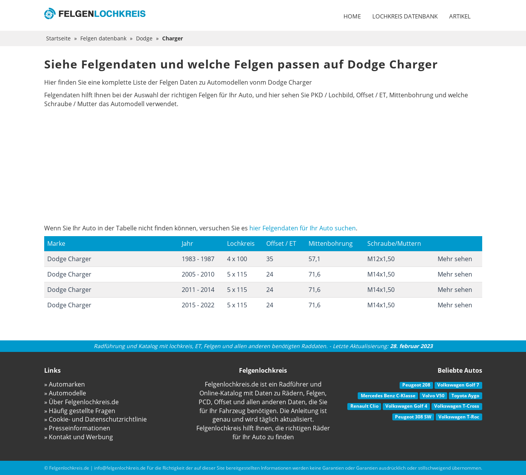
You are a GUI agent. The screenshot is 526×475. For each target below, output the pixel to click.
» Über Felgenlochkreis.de (81, 402)
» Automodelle (65, 393)
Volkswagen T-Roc (458, 416)
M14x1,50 (381, 274)
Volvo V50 (433, 395)
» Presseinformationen (77, 428)
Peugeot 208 (416, 385)
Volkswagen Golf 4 (406, 406)
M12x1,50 (381, 259)
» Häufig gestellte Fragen (79, 411)
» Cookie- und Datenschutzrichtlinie (95, 419)
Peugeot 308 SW (413, 416)
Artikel (460, 16)
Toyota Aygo (465, 395)
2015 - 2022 (198, 305)
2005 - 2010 (198, 274)
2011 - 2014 (198, 289)
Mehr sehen (455, 259)
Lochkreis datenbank (405, 16)
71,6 (314, 274)
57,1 (314, 259)
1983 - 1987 (198, 259)
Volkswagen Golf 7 (458, 385)
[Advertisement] (263, 166)
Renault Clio (364, 406)
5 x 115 (237, 274)
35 (269, 259)
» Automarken (64, 384)
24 (269, 274)
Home (352, 16)
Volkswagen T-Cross (456, 406)
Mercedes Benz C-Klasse (388, 395)
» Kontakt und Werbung (78, 437)
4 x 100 (237, 259)
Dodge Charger (69, 259)
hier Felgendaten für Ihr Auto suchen (302, 228)
